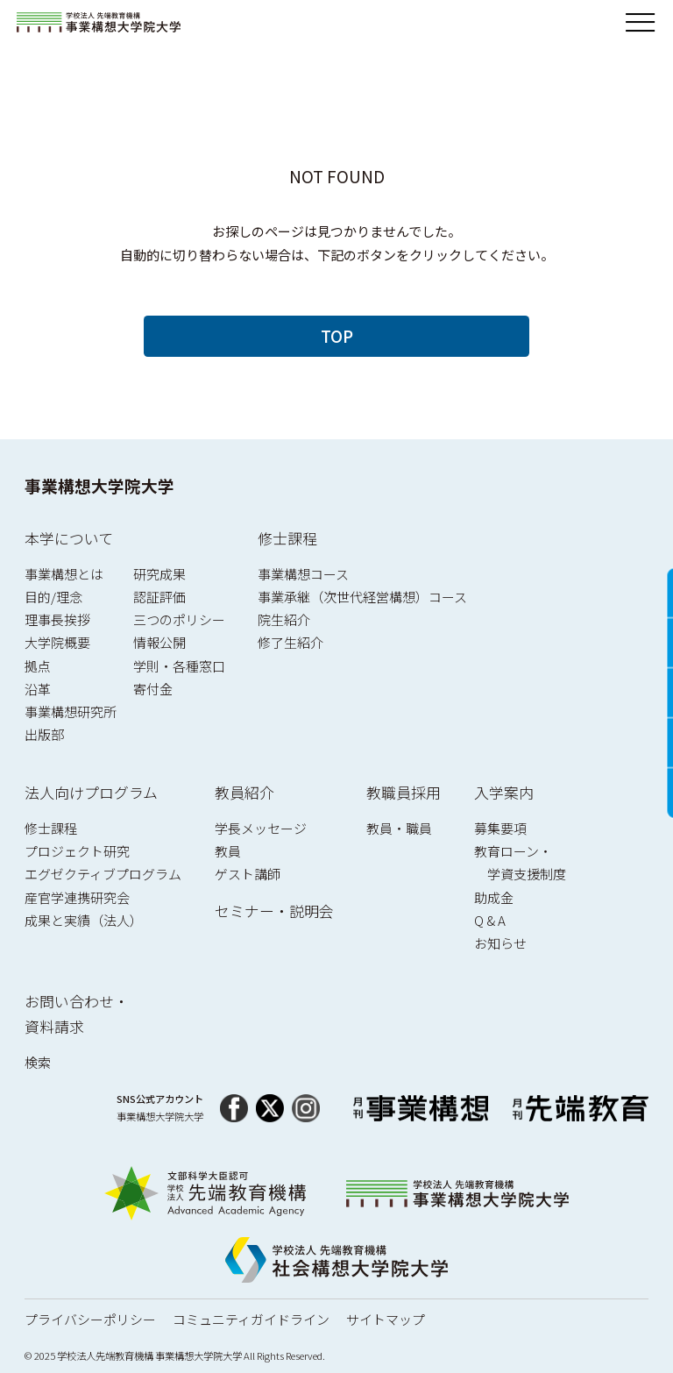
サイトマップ (385, 1319)
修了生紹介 (290, 642)
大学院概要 (57, 642)
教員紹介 (244, 792)
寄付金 (153, 688)
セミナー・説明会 (274, 910)
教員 (228, 851)
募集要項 (500, 828)
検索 (38, 1062)
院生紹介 (284, 619)
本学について (69, 538)
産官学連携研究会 (77, 897)
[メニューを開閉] (640, 22)
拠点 (38, 666)
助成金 (494, 897)
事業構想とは (64, 574)
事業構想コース (303, 574)
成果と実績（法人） (84, 920)
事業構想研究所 (71, 711)
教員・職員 (399, 828)
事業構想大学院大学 (99, 485)
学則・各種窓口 (179, 666)
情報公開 (159, 642)
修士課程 (287, 538)
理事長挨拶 (57, 619)
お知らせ (500, 943)
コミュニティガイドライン (251, 1319)
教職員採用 (403, 792)
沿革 (38, 688)
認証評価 (159, 596)
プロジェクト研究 (77, 851)
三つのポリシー (179, 619)
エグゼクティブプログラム (103, 873)
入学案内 (504, 792)
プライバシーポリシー (90, 1319)
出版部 (44, 734)
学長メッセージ (261, 828)
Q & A (490, 920)
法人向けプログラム (91, 792)
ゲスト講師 (247, 873)
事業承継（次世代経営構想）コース (362, 596)
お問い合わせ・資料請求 (77, 1014)
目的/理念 (53, 596)
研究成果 (159, 574)
